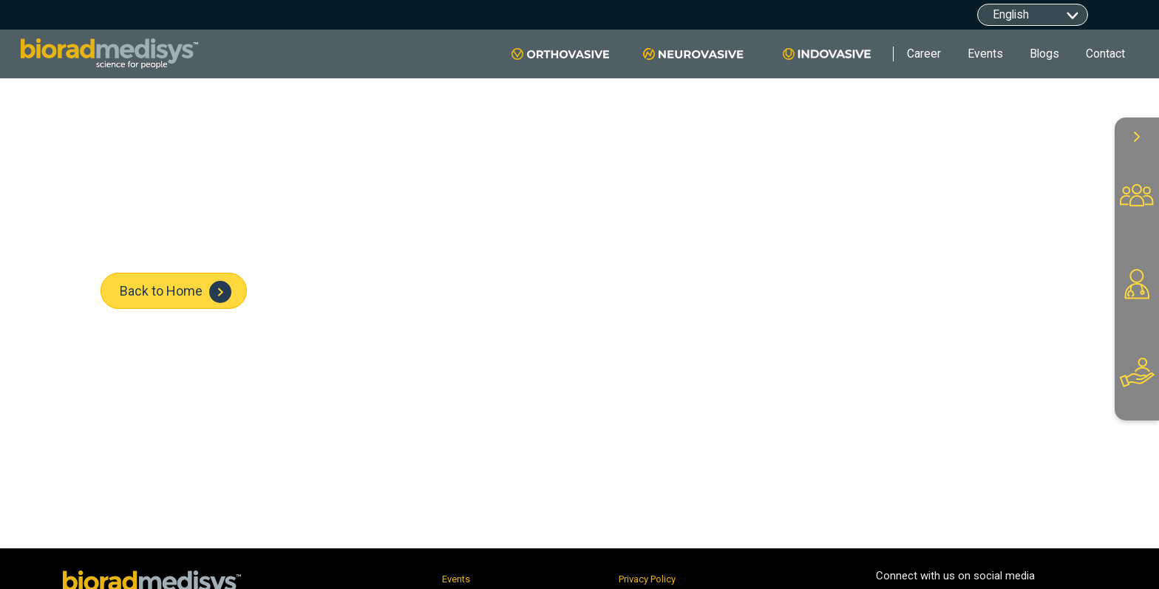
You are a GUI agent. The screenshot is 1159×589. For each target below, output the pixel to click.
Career (924, 54)
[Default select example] (1032, 15)
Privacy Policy (647, 579)
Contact (1105, 54)
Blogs (1044, 54)
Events (985, 54)
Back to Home (175, 292)
